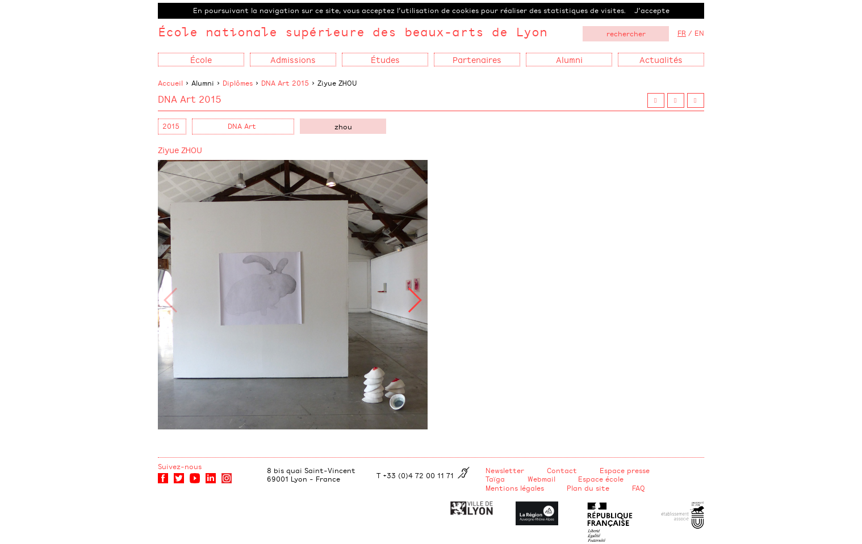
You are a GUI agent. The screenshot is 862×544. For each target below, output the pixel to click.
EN (699, 33)
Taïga (495, 479)
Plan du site (588, 488)
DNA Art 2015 (285, 83)
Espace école (601, 479)
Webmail (541, 479)
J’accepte (651, 10)
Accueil (170, 83)
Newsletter (505, 470)
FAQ (638, 488)
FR (681, 33)
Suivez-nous (180, 466)
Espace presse (625, 470)
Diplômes (238, 83)
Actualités (661, 59)
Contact (562, 470)
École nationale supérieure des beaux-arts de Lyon (352, 31)
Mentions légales (515, 488)
